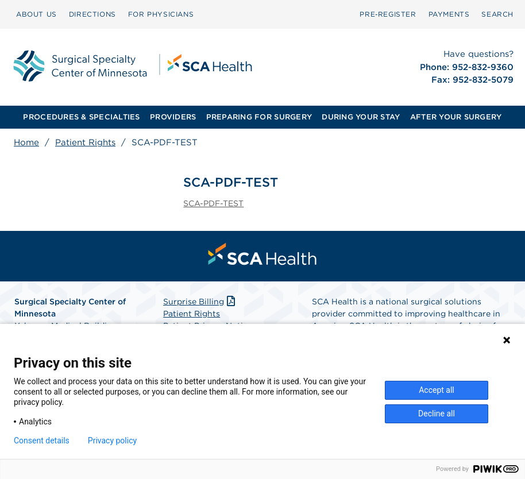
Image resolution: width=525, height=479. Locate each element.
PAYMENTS (449, 14)
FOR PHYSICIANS (161, 14)
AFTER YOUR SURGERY (456, 117)
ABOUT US (36, 14)
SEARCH (497, 14)
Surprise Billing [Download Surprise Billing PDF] (200, 301)
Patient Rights (85, 142)
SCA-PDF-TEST (213, 203)
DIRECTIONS (92, 14)
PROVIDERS (173, 117)
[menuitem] (36, 14)
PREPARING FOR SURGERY (259, 117)
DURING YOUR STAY (361, 117)
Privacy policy (112, 440)
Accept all (436, 390)
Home (26, 142)
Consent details (42, 440)
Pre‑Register (388, 14)
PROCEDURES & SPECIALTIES (81, 117)
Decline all (436, 413)
